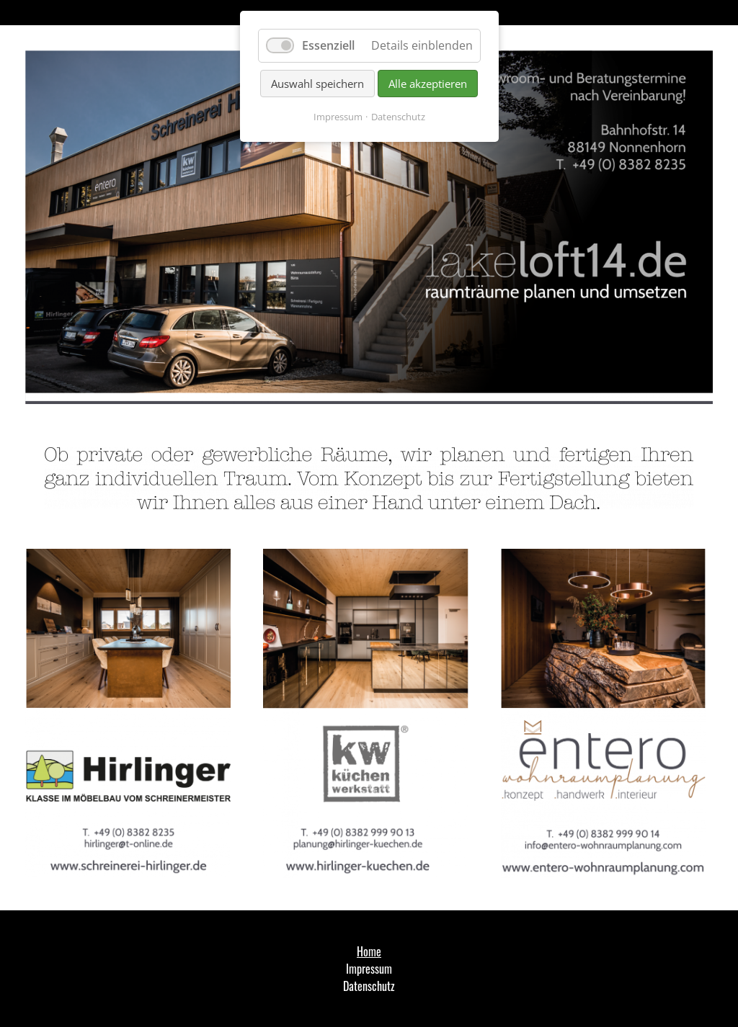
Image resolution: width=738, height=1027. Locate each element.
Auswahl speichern (317, 83)
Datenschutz (398, 116)
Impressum (338, 116)
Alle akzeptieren (427, 83)
